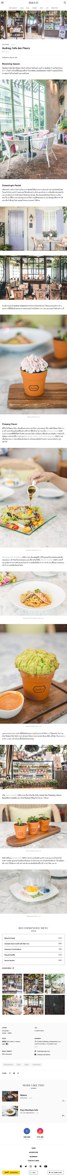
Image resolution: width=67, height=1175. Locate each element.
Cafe (37, 1113)
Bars (27, 8)
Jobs (34, 1148)
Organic (27, 1064)
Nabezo (23, 1095)
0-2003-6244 (39, 1031)
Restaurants (13, 8)
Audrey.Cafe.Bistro (43, 1055)
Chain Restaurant (8, 1064)
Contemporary (36, 1064)
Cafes (22, 8)
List (47, 8)
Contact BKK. (33, 1161)
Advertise (33, 1152)
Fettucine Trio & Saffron (12, 557)
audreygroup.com (43, 1051)
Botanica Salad (52, 431)
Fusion (18, 1064)
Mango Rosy (17, 858)
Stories (34, 8)
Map (36, 1046)
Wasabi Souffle (47, 560)
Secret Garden (11, 795)
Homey (13, 44)
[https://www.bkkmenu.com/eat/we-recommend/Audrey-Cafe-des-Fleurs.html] (18, 1073)
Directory (54, 8)
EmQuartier (6, 51)
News (41, 8)
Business (33, 1156)
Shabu (30, 1098)
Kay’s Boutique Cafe (29, 1110)
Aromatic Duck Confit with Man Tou (40, 436)
